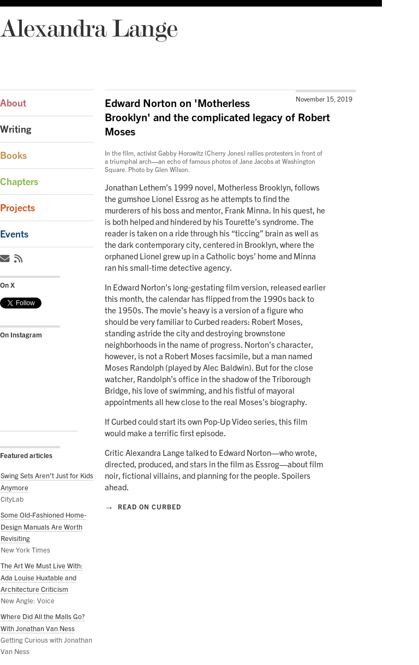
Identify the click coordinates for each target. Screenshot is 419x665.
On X (7, 285)
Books (13, 155)
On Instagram (21, 334)
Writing (15, 129)
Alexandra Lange (88, 28)
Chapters (19, 181)
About (13, 103)
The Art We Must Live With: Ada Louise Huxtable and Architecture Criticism (42, 577)
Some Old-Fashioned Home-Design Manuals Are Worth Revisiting (43, 526)
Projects (17, 207)
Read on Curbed (143, 506)
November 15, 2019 (324, 99)
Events (14, 234)
